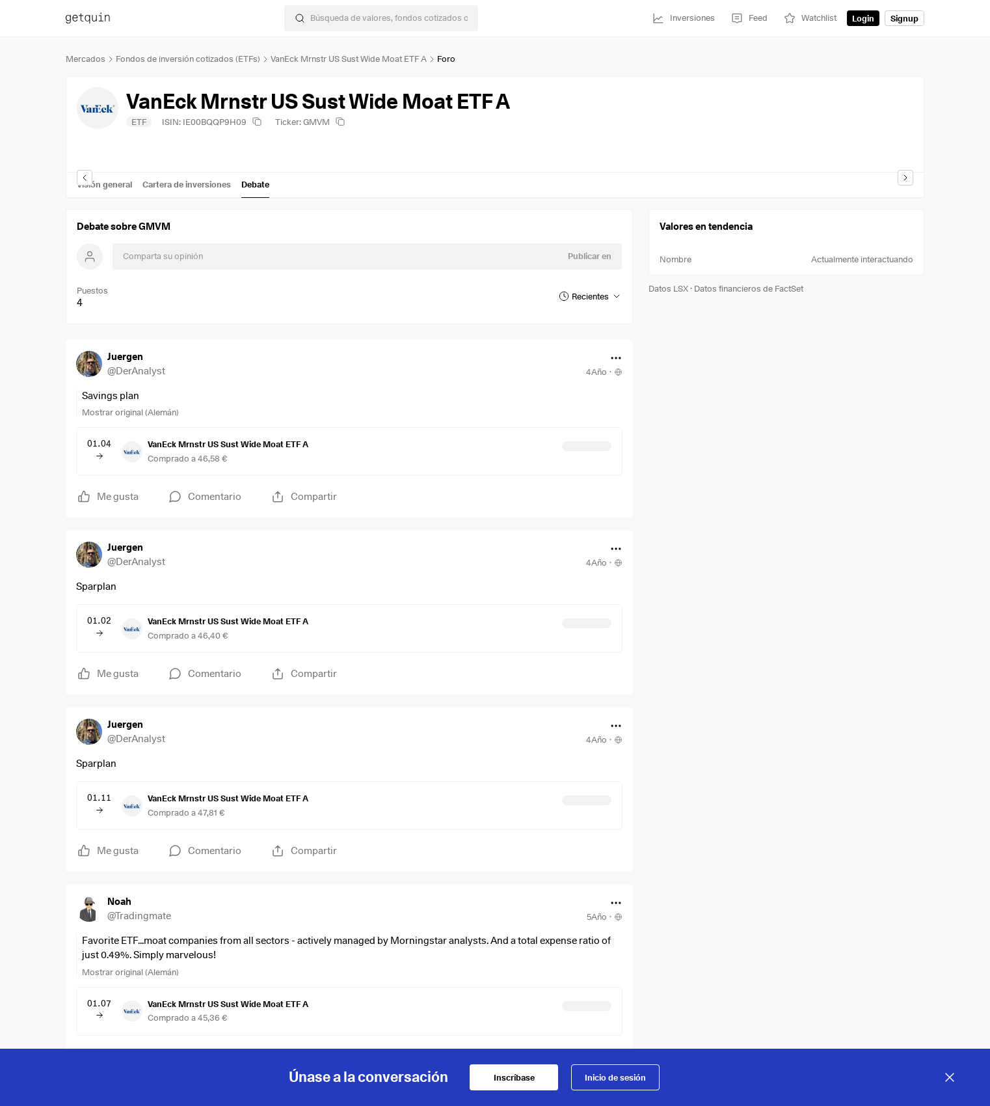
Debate (255, 184)
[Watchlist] (809, 18)
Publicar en (589, 256)
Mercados (85, 58)
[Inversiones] (683, 18)
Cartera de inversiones (186, 184)
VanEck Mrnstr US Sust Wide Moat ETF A (349, 58)
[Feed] (749, 18)
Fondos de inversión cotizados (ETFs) (188, 58)
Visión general (104, 184)
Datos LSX (668, 288)
